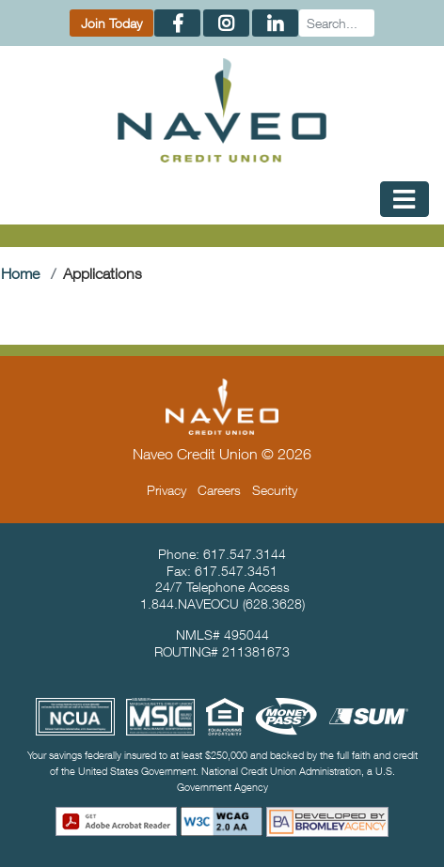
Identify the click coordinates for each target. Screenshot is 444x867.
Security (274, 490)
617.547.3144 (244, 554)
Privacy (166, 490)
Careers (219, 490)
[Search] (336, 23)
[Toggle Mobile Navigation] (404, 199)
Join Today (111, 23)
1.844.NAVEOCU (189, 604)
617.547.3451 (236, 571)
